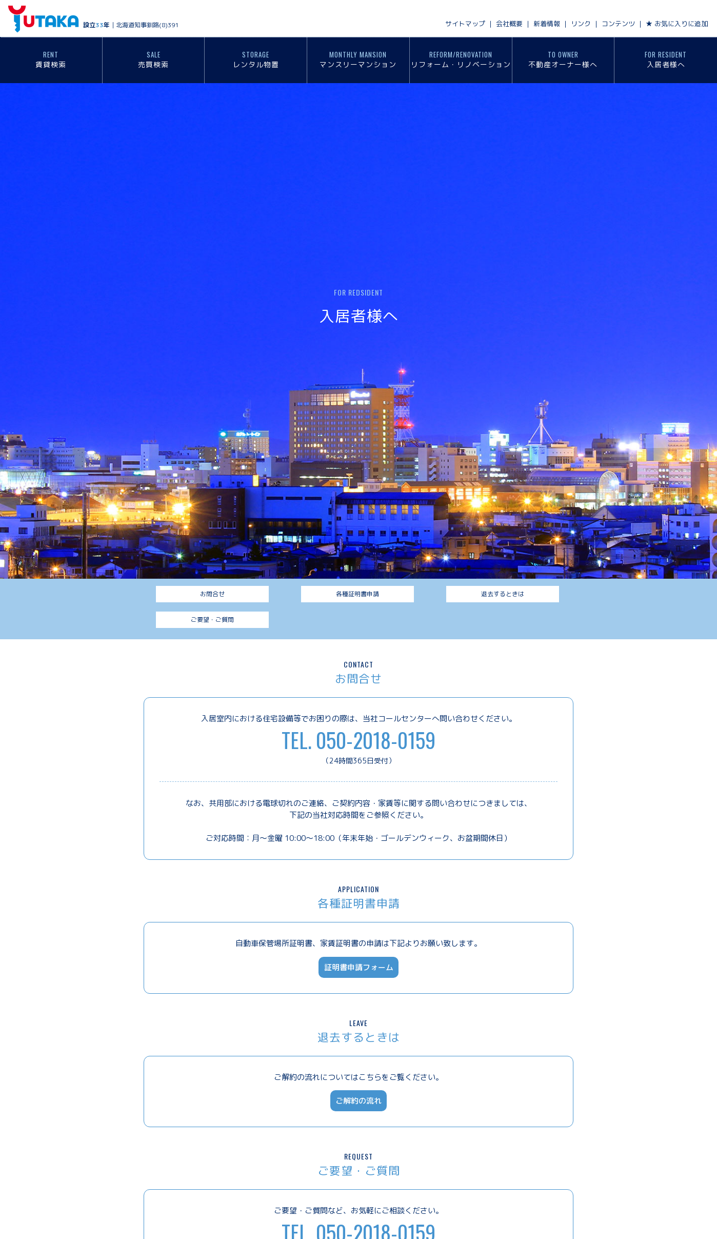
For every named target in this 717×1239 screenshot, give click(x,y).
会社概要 (509, 23)
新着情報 (546, 23)
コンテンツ (618, 23)
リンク (581, 23)
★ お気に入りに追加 (677, 23)
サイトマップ (465, 23)
